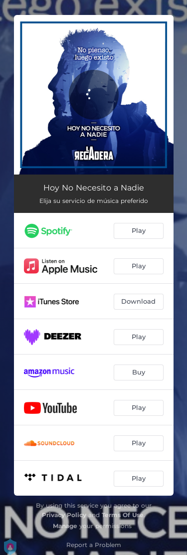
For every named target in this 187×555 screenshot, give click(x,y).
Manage (65, 526)
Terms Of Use (123, 515)
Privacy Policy (64, 515)
